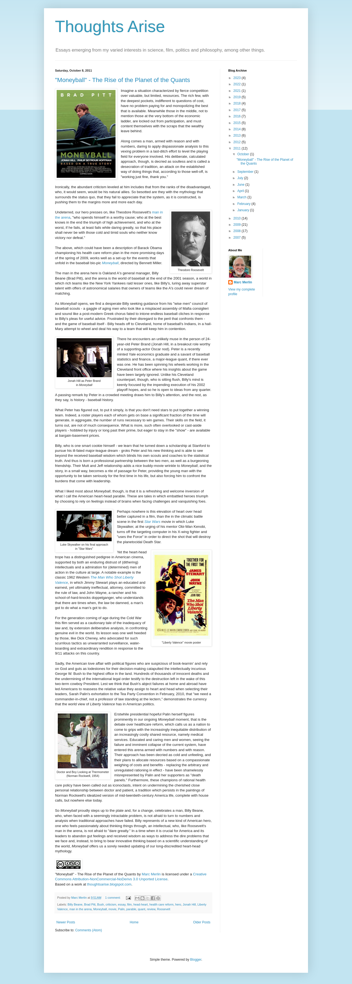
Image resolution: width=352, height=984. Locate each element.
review (151, 909)
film (129, 904)
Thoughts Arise (110, 26)
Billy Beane (75, 904)
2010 (237, 218)
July (240, 178)
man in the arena (80, 909)
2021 (237, 91)
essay (121, 904)
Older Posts (201, 922)
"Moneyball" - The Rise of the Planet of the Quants (122, 80)
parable (131, 909)
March (242, 197)
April (241, 191)
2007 (237, 237)
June (241, 185)
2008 (237, 231)
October (243, 154)
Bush (100, 904)
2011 (237, 148)
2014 (237, 129)
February (244, 204)
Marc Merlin (151, 874)
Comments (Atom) (88, 930)
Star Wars (152, 522)
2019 (237, 97)
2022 (237, 84)
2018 (237, 103)
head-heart (140, 904)
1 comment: (113, 897)
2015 (237, 123)
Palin (121, 909)
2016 (237, 116)
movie (112, 909)
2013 (237, 135)
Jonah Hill (189, 904)
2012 (237, 142)
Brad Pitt (89, 904)
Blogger (195, 960)
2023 (237, 78)
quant (141, 909)
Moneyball (110, 263)
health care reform (161, 904)
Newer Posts (65, 922)
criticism (111, 904)
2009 (237, 225)
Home (134, 922)
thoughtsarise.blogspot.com (109, 884)
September (245, 172)
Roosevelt (163, 909)
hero (178, 904)
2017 (237, 110)
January (243, 210)
